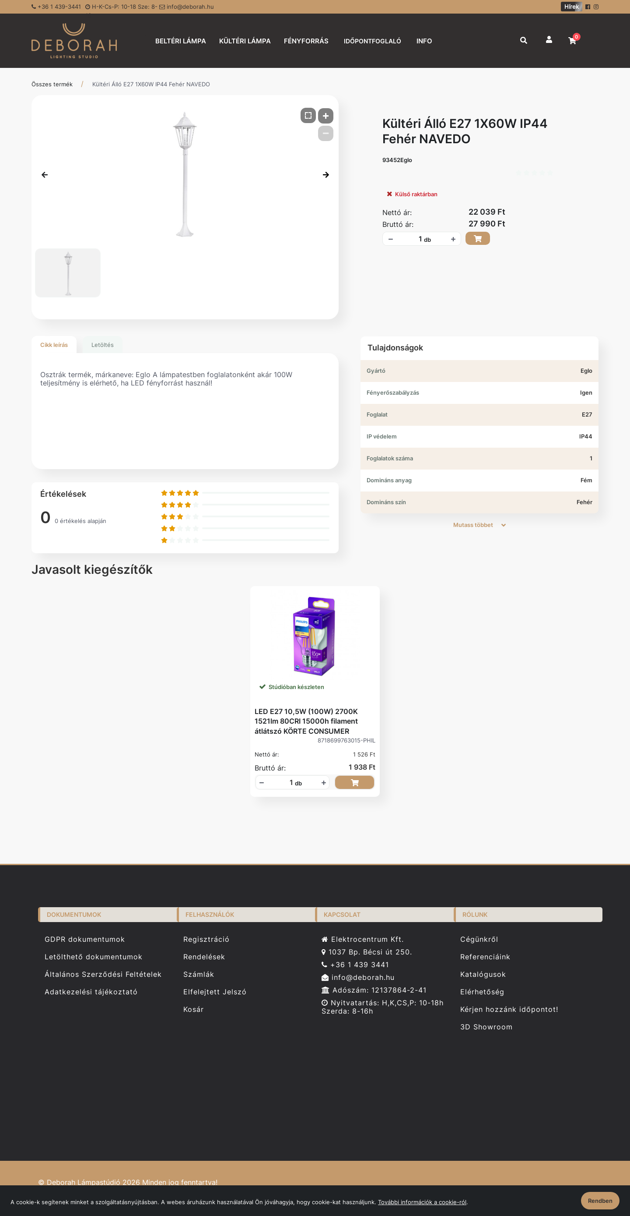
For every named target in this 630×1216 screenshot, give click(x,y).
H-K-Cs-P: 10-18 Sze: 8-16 (121, 8)
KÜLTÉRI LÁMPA (245, 41)
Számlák (198, 974)
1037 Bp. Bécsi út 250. (367, 952)
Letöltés (102, 344)
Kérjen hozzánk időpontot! (509, 1009)
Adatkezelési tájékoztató (91, 992)
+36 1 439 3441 (355, 965)
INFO (424, 41)
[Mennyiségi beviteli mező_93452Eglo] (417, 239)
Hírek (571, 6)
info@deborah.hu (186, 6)
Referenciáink (485, 957)
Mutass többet (479, 524)
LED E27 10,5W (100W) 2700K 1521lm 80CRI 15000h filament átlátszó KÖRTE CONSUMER (306, 721)
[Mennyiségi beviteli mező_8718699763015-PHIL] (288, 782)
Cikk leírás (54, 344)
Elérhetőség (482, 992)
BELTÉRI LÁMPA (180, 41)
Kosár (193, 1009)
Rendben (600, 1200)
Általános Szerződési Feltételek (103, 974)
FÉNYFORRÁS (306, 41)
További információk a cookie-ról (422, 1201)
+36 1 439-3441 (56, 6)
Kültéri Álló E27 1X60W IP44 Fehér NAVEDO (151, 84)
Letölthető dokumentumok (94, 957)
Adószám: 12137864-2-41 (374, 990)
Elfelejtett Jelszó (215, 992)
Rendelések (204, 957)
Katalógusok (483, 974)
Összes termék (52, 84)
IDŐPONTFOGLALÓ (372, 41)
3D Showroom (486, 1027)
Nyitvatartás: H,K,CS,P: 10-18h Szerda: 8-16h (383, 1007)
